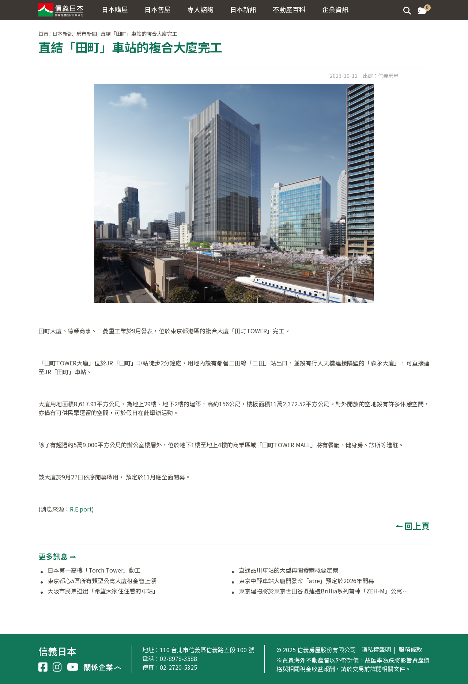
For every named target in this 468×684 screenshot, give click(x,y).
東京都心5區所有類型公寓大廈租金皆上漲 (102, 581)
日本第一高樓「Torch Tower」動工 (94, 570)
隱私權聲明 (376, 650)
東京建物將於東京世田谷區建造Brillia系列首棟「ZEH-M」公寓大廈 (325, 591)
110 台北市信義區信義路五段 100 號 (207, 649)
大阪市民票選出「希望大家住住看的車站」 (103, 591)
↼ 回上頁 (413, 526)
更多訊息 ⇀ (57, 556)
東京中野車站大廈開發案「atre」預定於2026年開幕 (306, 581)
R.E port (81, 509)
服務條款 (410, 650)
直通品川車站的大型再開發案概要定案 (288, 570)
